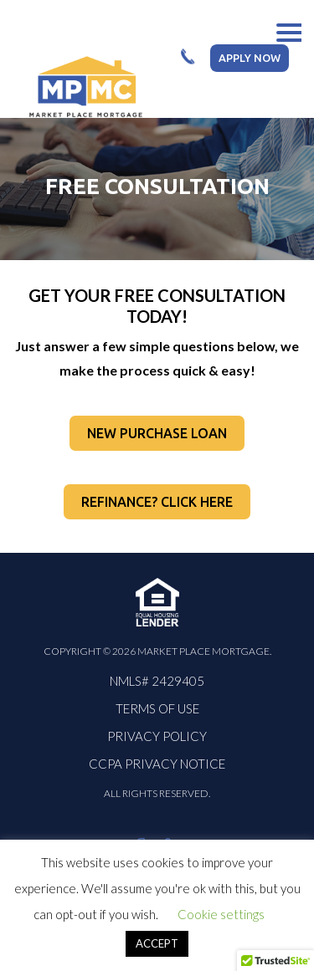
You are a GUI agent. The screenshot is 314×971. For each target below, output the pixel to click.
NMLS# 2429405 (157, 680)
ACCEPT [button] (157, 943)
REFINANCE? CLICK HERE (157, 501)
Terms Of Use (157, 708)
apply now (250, 58)
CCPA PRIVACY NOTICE (157, 763)
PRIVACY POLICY (157, 736)
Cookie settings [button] (221, 914)
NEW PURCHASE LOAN (157, 433)
